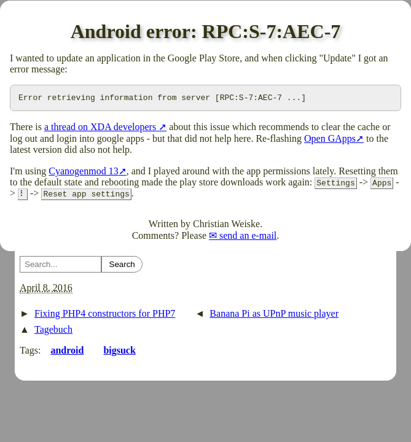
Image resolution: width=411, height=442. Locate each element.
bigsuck (119, 352)
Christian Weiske (226, 225)
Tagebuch (53, 331)
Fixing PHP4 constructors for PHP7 (104, 315)
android (67, 352)
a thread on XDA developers (101, 128)
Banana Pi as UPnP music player (274, 315)
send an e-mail (247, 237)
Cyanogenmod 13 (83, 173)
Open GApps (330, 140)
